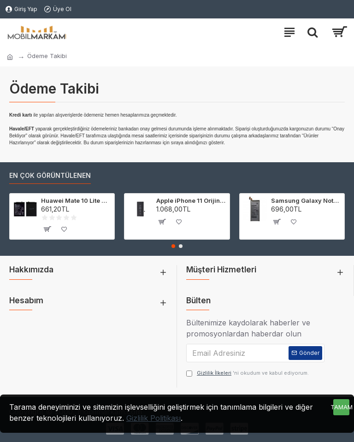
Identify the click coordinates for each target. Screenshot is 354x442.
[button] (173, 246)
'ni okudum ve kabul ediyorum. (247, 373)
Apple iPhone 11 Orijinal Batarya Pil (191, 200)
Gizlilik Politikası (153, 418)
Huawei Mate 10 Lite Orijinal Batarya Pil (76, 200)
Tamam (341, 407)
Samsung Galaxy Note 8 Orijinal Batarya (306, 200)
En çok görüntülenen (50, 175)
